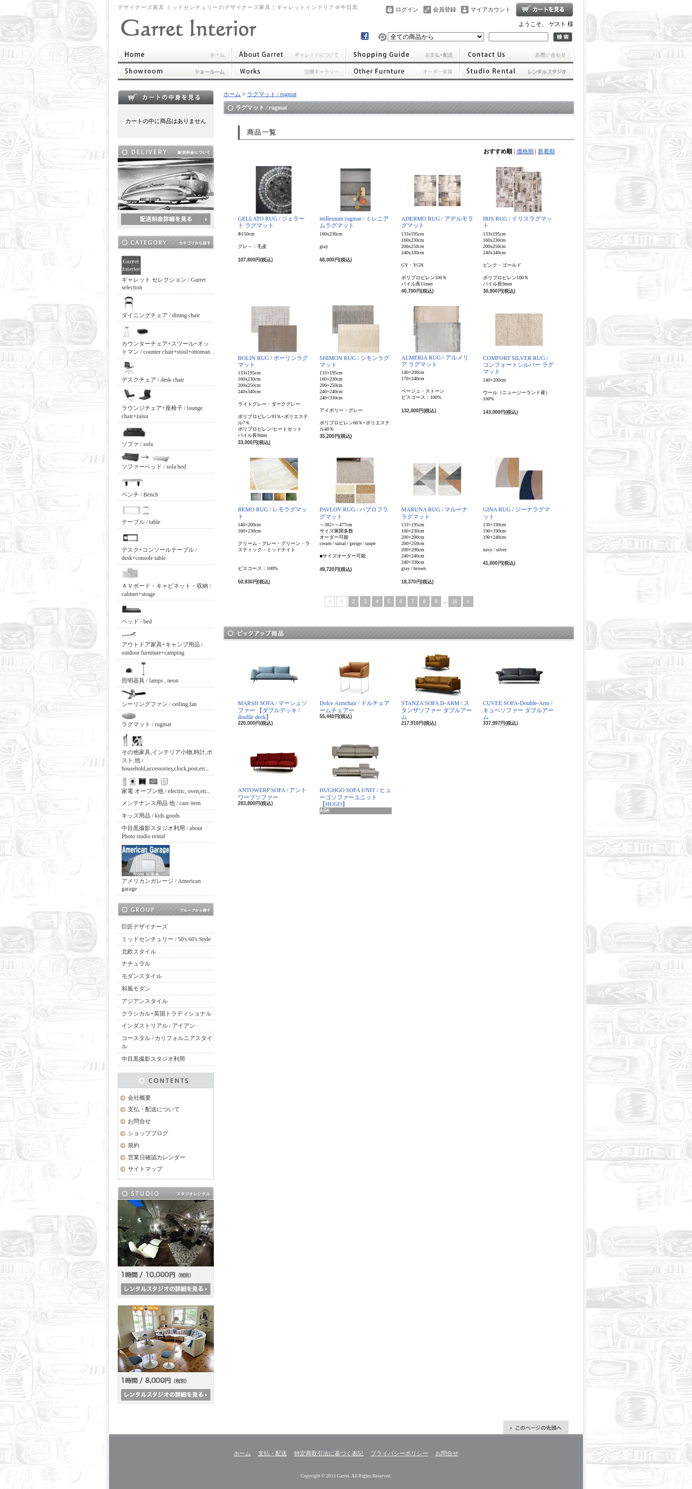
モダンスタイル (142, 976)
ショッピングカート (544, 9)
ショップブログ (148, 1133)
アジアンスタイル (145, 1001)
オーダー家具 (403, 71)
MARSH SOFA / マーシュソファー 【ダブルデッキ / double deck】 (272, 685)
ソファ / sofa (137, 436)
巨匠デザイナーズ (145, 926)
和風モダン (136, 988)
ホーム (175, 54)
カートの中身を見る (166, 97)
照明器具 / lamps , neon (150, 672)
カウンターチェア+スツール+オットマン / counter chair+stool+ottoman (166, 339)
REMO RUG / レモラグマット (272, 488)
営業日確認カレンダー (156, 1157)
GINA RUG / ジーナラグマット (516, 488)
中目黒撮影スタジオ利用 (153, 1058)
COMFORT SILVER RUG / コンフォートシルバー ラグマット (518, 340)
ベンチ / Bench (140, 486)
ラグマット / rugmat (146, 720)
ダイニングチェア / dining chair (161, 307)
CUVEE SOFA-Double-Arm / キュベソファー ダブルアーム (518, 685)
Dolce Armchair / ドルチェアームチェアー (355, 681)
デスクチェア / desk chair (153, 371)
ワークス (289, 71)
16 (454, 601)
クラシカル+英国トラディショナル (166, 1013)
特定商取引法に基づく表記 (328, 1453)
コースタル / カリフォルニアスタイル (167, 1042)
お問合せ (516, 54)
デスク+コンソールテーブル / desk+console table (159, 546)
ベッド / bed (137, 613)
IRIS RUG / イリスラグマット (517, 197)
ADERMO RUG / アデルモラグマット (437, 197)
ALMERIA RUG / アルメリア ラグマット (435, 336)
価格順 (525, 151)
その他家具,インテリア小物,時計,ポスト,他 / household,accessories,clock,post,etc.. (167, 752)
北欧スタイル (139, 951)
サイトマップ (145, 1169)
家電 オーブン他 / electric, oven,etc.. (166, 785)
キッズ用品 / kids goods (151, 815)
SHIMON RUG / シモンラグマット (354, 336)
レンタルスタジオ (516, 71)
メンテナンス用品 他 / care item (161, 803)
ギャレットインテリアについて (289, 54)
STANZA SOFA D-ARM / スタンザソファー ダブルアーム (436, 685)
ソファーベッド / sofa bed (154, 461)
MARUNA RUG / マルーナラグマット (434, 488)
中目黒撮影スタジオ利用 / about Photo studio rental (162, 832)
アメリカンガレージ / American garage (161, 869)
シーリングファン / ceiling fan (159, 698)
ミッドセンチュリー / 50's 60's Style (166, 939)
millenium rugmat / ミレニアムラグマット (354, 197)
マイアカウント (490, 9)
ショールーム (175, 71)
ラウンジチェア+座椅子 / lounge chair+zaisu (162, 404)
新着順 (546, 151)
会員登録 (444, 9)
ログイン (407, 9)
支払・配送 (272, 1453)
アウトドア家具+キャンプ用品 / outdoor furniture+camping (162, 643)
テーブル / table (141, 514)
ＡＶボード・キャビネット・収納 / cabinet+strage (166, 582)
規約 (133, 1145)
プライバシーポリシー (399, 1453)
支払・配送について (403, 54)
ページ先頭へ (535, 1427)
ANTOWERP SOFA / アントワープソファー (272, 768)
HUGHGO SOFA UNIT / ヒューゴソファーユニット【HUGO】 (355, 772)
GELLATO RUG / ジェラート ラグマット (271, 197)
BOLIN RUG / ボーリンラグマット (273, 336)
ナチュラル (136, 963)
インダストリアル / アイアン (158, 1025)
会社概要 (139, 1097)
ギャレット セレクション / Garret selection (164, 273)
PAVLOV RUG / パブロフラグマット (354, 488)
